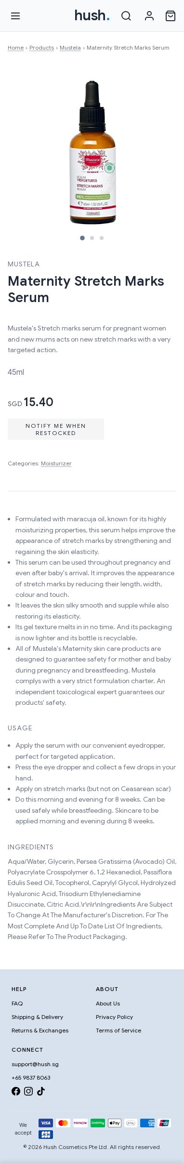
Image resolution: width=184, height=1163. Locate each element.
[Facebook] (16, 1093)
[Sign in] (149, 16)
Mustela (70, 47)
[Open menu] (15, 16)
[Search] (126, 16)
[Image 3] (102, 238)
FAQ (17, 1003)
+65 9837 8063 (31, 1077)
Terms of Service (118, 1030)
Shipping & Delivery (37, 1016)
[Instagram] (28, 1093)
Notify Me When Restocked (56, 429)
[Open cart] (170, 16)
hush (92, 15)
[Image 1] (82, 238)
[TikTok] (41, 1093)
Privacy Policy (114, 1016)
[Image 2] (92, 238)
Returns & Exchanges (40, 1030)
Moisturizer (56, 463)
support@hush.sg (35, 1064)
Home (16, 47)
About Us (108, 1003)
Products (41, 47)
